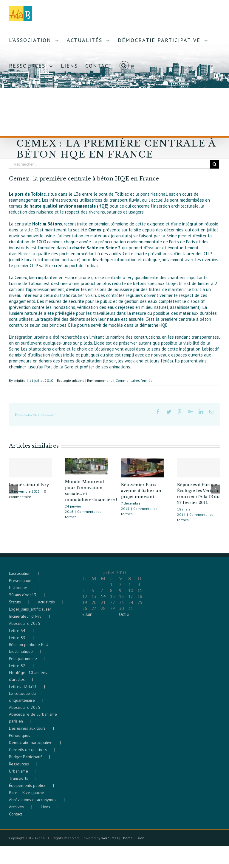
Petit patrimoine (23, 661)
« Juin (87, 617)
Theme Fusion (132, 841)
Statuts (15, 605)
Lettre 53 (17, 640)
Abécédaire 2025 (24, 626)
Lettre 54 (17, 633)
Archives (16, 809)
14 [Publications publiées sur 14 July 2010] (103, 599)
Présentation (20, 583)
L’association (19, 576)
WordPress (109, 841)
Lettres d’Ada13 (23, 689)
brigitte (19, 380)
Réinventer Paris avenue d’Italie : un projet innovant (141, 490)
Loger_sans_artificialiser (30, 612)
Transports (18, 781)
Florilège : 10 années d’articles (28, 679)
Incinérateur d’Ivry (29, 484)
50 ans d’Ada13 (22, 597)
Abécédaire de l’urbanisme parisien (33, 720)
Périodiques (19, 738)
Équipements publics (27, 788)
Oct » (124, 617)
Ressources (19, 767)
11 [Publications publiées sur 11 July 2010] (139, 593)
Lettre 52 (17, 668)
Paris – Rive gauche (26, 795)
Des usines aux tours (27, 731)
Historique (18, 590)
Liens (45, 809)
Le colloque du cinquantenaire (22, 700)
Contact (15, 817)
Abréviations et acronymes (32, 802)
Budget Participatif (25, 759)
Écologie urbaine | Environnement (84, 380)
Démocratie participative (30, 745)
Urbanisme (18, 774)
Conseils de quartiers (28, 752)
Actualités (46, 605)
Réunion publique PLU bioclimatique (28, 651)
